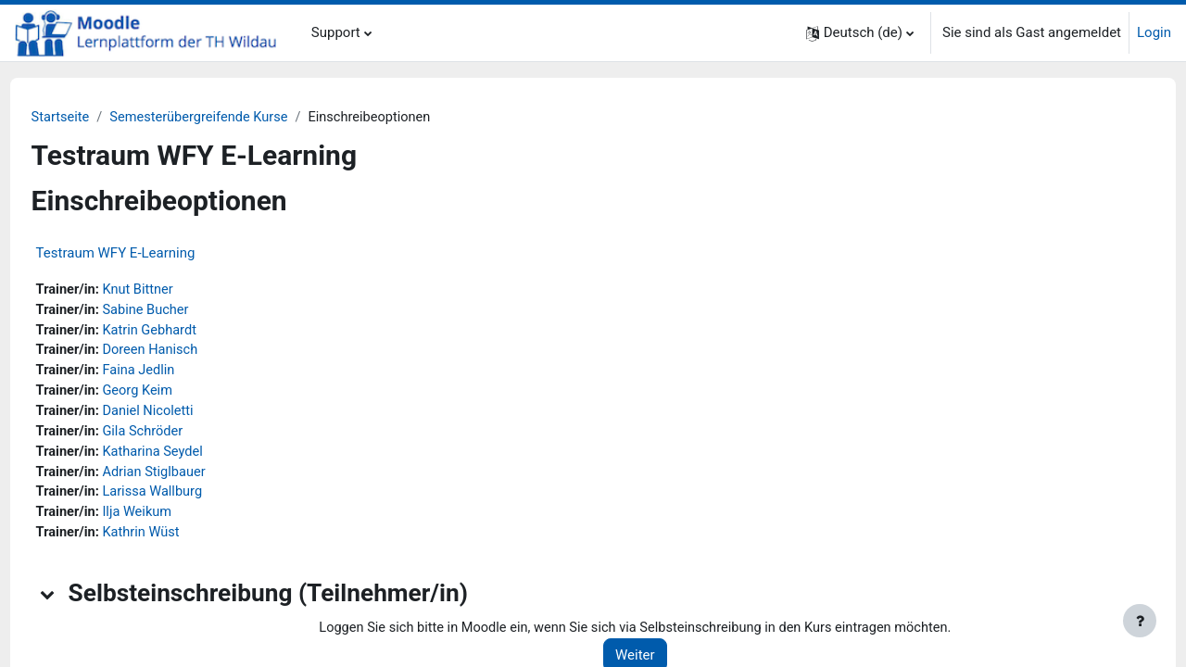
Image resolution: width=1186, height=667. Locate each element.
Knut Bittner (175, 291)
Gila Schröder (180, 436)
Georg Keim (175, 394)
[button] (860, 33)
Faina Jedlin (176, 374)
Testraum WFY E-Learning (150, 253)
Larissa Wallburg (190, 499)
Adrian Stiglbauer (192, 478)
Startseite (96, 117)
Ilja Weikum (174, 519)
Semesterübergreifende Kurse (238, 117)
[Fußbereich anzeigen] (1139, 620)
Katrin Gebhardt (187, 332)
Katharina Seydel (191, 457)
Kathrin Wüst (179, 541)
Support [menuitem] (335, 32)
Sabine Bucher (183, 311)
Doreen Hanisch (188, 353)
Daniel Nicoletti (186, 416)
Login (1154, 32)
